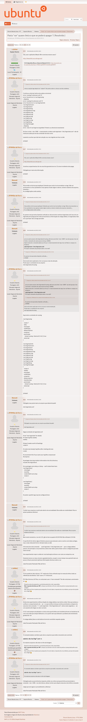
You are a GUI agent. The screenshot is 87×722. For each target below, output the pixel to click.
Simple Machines (20, 719)
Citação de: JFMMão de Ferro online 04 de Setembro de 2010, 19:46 (39, 252)
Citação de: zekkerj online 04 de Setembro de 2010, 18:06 (37, 84)
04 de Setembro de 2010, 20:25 (34, 230)
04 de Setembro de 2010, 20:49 (34, 270)
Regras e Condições (68, 720)
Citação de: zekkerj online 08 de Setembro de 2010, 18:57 (37, 664)
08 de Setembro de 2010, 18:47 (34, 598)
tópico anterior (64, 40)
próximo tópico (75, 40)
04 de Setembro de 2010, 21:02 (34, 399)
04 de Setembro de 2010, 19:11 (34, 149)
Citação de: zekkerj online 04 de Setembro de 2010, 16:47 (37, 234)
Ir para (55, 703)
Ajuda (61, 720)
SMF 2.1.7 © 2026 (9, 719)
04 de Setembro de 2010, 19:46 (34, 197)
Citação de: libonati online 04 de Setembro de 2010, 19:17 (37, 201)
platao (15, 49)
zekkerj (15, 568)
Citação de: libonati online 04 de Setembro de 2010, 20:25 (37, 275)
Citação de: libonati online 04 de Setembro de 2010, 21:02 (37, 419)
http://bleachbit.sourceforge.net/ (32, 58)
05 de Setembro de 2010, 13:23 (34, 570)
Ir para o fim (11, 44)
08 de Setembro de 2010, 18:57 (34, 631)
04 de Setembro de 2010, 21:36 (34, 521)
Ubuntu (36, 715)
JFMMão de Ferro (15, 78)
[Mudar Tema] (26, 2)
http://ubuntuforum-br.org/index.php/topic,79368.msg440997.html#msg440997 (43, 63)
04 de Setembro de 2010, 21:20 (34, 506)
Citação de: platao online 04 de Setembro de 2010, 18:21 (37, 153)
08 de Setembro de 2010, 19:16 (34, 660)
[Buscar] (72, 19)
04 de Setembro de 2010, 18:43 (34, 79)
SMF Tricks (21, 712)
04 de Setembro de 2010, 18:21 (34, 51)
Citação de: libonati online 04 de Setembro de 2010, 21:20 (37, 526)
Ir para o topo (11, 695)
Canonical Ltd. (8, 717)
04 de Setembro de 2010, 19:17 (34, 182)
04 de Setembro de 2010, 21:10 (34, 414)
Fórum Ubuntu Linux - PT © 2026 (73, 717)
